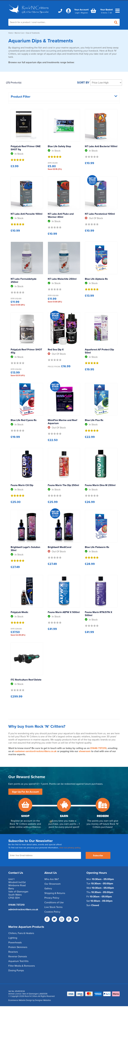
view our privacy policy (69, 847)
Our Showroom (52, 883)
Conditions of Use (54, 902)
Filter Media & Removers (21, 965)
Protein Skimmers (17, 947)
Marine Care (19, 33)
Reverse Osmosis (17, 956)
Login (77, 13)
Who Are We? (51, 879)
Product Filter (64, 97)
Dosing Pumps (16, 970)
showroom (85, 751)
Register (84, 13)
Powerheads (15, 942)
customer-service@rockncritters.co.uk (35, 751)
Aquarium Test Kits (18, 961)
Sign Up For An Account (25, 791)
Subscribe (98, 855)
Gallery (48, 888)
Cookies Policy (52, 911)
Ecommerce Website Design (20, 1000)
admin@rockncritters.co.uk (23, 909)
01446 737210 (98, 748)
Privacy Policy (51, 897)
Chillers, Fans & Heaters (21, 933)
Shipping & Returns (54, 893)
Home (10, 33)
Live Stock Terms (53, 907)
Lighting (12, 937)
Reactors (13, 951)
